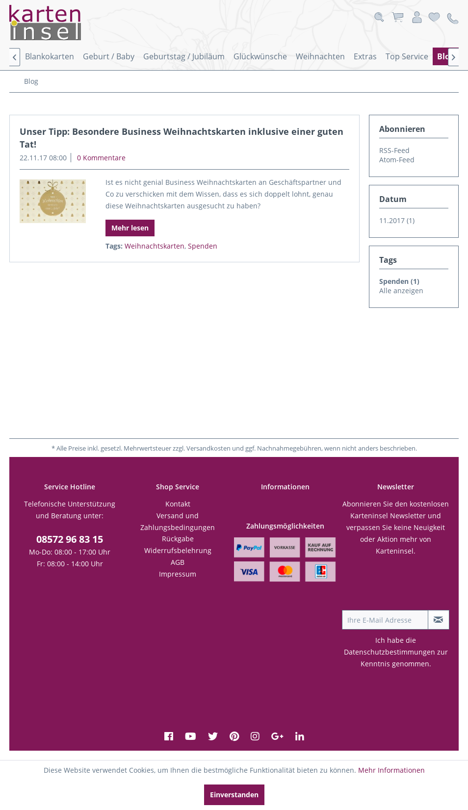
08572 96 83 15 (69, 539)
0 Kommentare (101, 157)
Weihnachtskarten (154, 246)
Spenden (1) (399, 281)
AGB (177, 562)
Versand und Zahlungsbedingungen (177, 521)
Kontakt (177, 503)
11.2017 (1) (397, 220)
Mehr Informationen (391, 770)
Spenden (202, 246)
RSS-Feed (394, 150)
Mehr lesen (130, 227)
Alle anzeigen (401, 290)
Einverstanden (234, 794)
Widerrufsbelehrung (177, 550)
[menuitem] (49, 56)
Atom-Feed (397, 159)
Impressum (177, 574)
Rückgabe (178, 538)
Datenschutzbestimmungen (389, 652)
